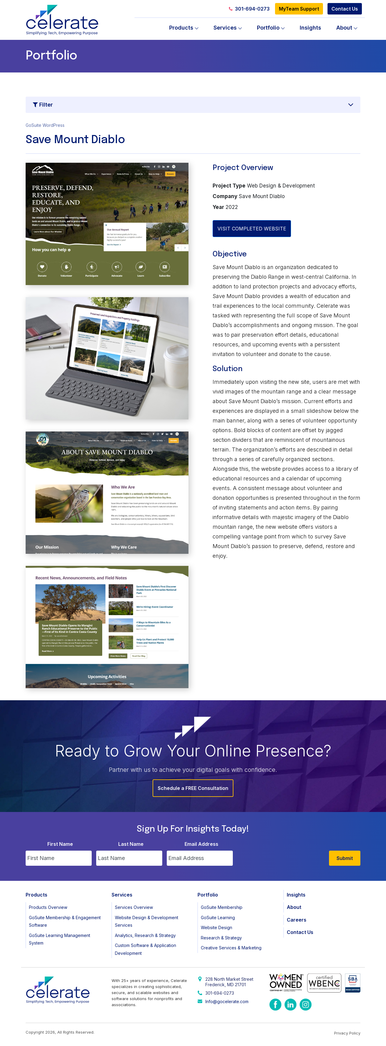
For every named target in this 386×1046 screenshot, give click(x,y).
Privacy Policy (347, 1033)
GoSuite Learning (218, 917)
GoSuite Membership (221, 907)
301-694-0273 (249, 9)
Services (225, 27)
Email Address (201, 844)
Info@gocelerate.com (226, 1001)
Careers (296, 920)
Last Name (131, 844)
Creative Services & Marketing (231, 947)
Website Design (216, 927)
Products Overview (48, 907)
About (344, 27)
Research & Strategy (221, 937)
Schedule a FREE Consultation (193, 788)
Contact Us (344, 9)
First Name (60, 844)
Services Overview (134, 907)
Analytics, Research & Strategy (145, 935)
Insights (310, 27)
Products (181, 27)
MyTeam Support (299, 9)
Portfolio (268, 27)
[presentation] (283, 854)
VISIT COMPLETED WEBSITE (251, 229)
